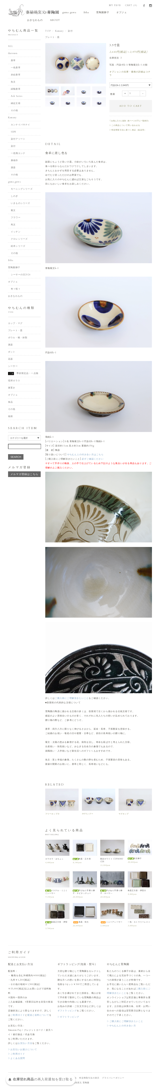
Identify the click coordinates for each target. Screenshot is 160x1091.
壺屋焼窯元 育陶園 (80, 1083)
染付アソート (18, 140)
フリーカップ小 (52, 815)
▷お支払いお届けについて (22, 1050)
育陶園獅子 (95, 13)
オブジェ (112, 13)
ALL (10, 47)
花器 (10, 360)
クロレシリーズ (19, 240)
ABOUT (33, 21)
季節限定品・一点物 (23, 374)
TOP (48, 32)
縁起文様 (16, 104)
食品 (10, 403)
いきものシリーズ (20, 204)
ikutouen (34, 13)
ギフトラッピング (67, 1011)
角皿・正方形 (82, 860)
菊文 (13, 211)
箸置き (11, 388)
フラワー (16, 218)
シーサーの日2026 (21, 275)
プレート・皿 (52, 38)
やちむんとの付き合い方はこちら (85, 455)
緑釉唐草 (16, 90)
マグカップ (124, 815)
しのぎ (14, 197)
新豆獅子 (135, 859)
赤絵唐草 (16, 75)
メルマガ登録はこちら (24, 475)
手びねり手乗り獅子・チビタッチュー (84, 892)
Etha (81, 13)
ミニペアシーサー (111, 923)
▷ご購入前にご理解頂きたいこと (125, 1022)
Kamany (49, 13)
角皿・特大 (81, 923)
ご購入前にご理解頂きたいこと (72, 699)
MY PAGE (115, 5)
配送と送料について (38, 1016)
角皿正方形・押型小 (56, 924)
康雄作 (14, 161)
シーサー (13, 367)
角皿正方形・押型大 (137, 891)
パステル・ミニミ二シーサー (56, 892)
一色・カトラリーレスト (139, 923)
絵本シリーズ (18, 247)
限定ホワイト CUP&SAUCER (111, 861)
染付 (70, 32)
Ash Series (17, 97)
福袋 (10, 417)
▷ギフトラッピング (68, 1017)
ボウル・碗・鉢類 (17, 338)
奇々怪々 (16, 289)
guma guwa (66, 13)
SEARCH (15, 458)
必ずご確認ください (93, 460)
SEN (13, 132)
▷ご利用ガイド (16, 1054)
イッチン (16, 232)
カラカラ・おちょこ (54, 860)
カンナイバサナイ (20, 125)
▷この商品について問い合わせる (124, 126)
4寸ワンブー (87, 815)
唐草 (13, 61)
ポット (11, 352)
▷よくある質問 (16, 1059)
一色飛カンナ (18, 154)
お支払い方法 (25, 1044)
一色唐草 (16, 68)
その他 (14, 111)
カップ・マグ (15, 324)
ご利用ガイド (17, 1016)
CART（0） (131, 5)
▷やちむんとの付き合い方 (121, 1026)
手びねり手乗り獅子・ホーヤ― (111, 892)
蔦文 (13, 225)
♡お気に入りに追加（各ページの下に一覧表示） (129, 121)
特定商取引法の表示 (89, 1079)
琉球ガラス (14, 381)
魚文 (13, 82)
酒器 (13, 168)
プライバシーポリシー (113, 1079)
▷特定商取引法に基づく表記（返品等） (127, 131)
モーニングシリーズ (22, 190)
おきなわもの (131, 13)
